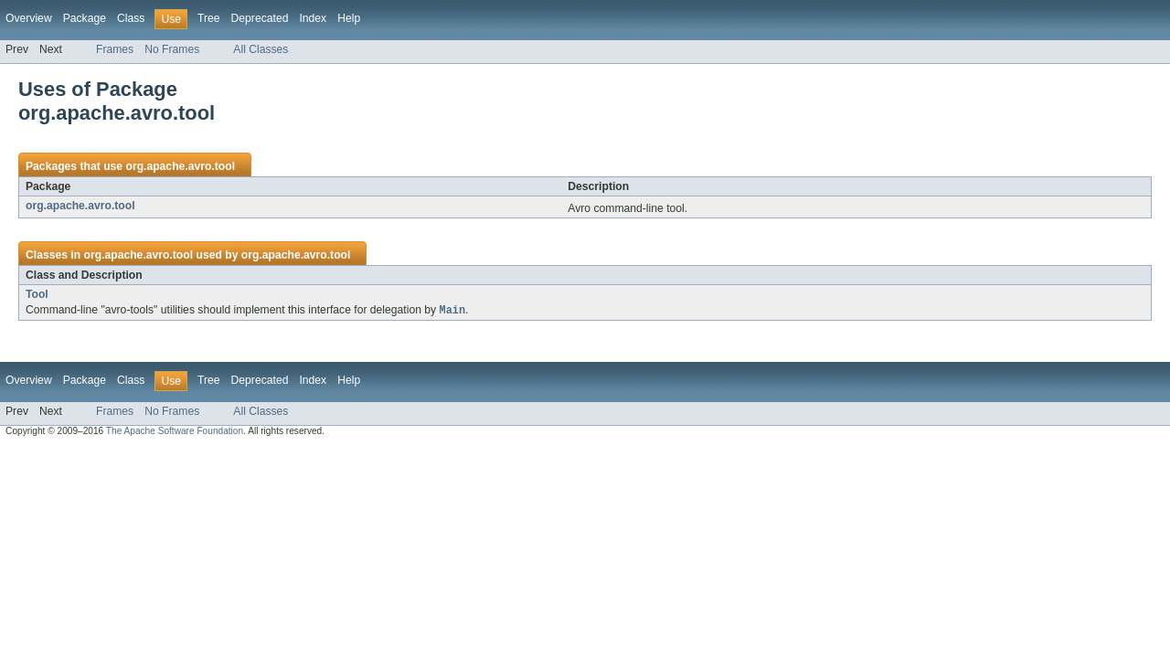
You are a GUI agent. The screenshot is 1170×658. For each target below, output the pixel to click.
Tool (37, 294)
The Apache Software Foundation (174, 432)
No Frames (171, 49)
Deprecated (260, 18)
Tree (208, 18)
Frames (114, 49)
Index (312, 18)
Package (84, 18)
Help (348, 18)
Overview (28, 18)
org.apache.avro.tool (180, 166)
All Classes (260, 49)
